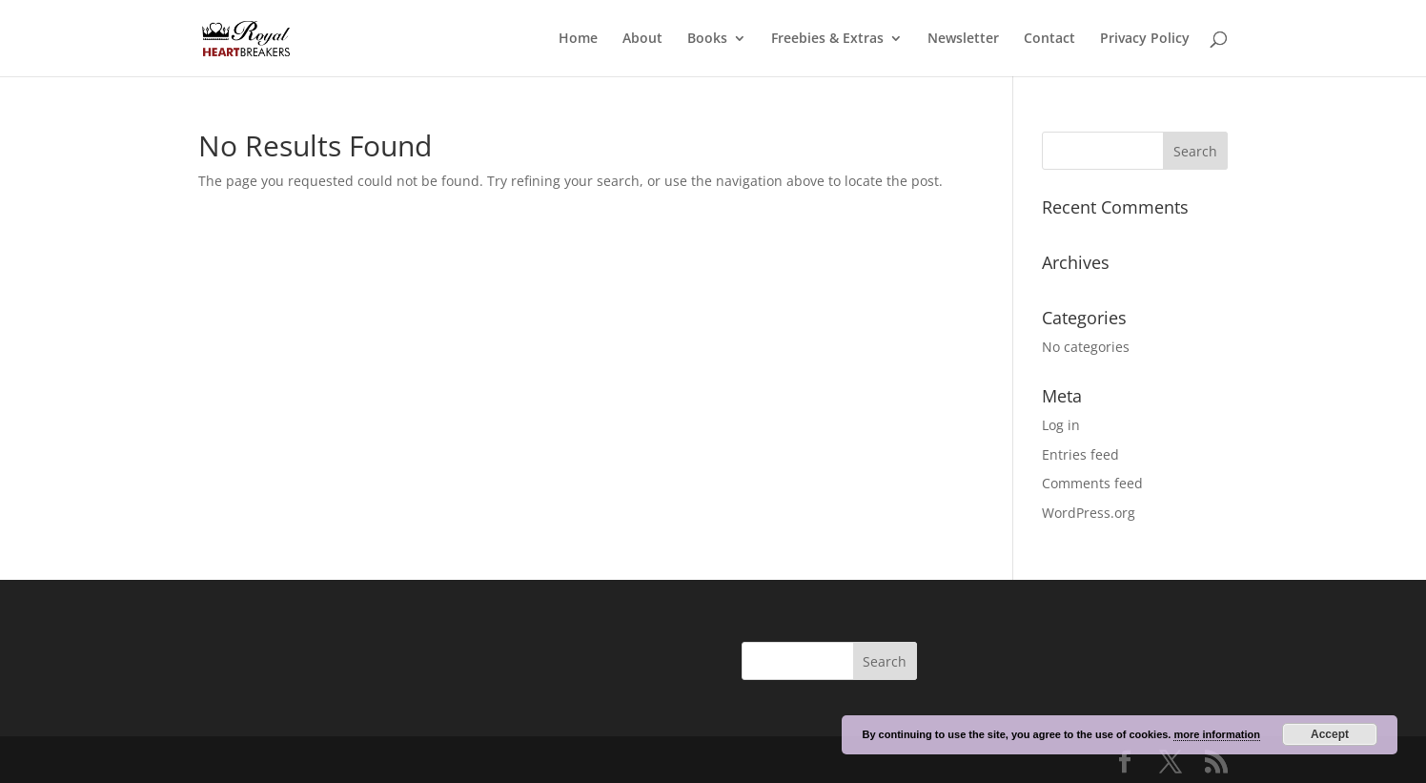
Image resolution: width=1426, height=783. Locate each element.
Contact (1049, 39)
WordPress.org (1088, 513)
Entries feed (1080, 454)
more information (1216, 734)
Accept (1330, 734)
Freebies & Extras (827, 39)
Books (707, 39)
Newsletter (963, 39)
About (642, 39)
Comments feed (1092, 483)
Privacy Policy (1145, 39)
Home (578, 39)
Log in (1061, 425)
